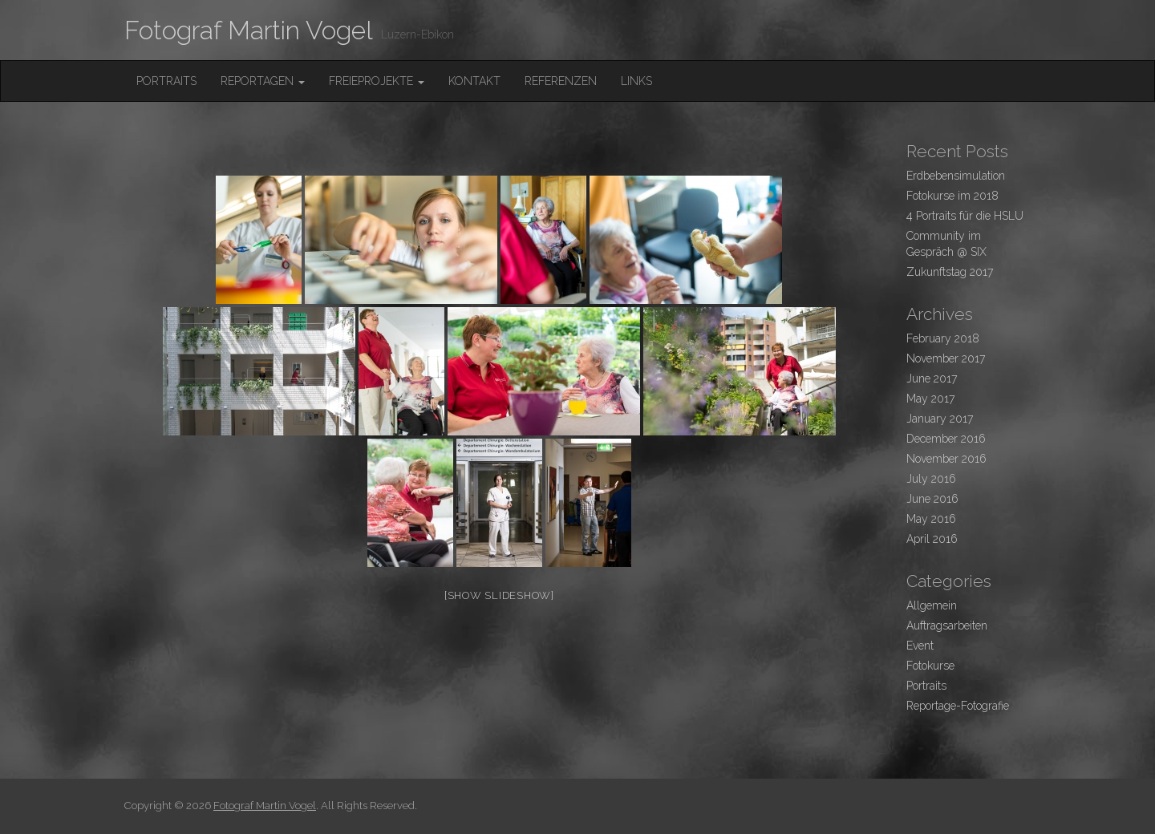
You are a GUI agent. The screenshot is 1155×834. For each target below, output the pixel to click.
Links (636, 81)
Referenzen (561, 81)
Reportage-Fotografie (957, 705)
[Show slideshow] (499, 595)
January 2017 (939, 418)
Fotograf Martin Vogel (248, 30)
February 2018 (942, 338)
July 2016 (931, 478)
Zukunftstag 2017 (949, 271)
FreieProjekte (376, 81)
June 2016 (932, 498)
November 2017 (945, 358)
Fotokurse (930, 665)
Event (920, 645)
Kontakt (474, 81)
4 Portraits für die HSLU (964, 215)
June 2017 (931, 378)
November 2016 (946, 458)
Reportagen (263, 81)
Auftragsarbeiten (946, 625)
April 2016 (932, 538)
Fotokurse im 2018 (952, 195)
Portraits (166, 81)
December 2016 (946, 438)
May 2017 (930, 398)
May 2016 (931, 518)
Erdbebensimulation (955, 175)
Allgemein (931, 605)
